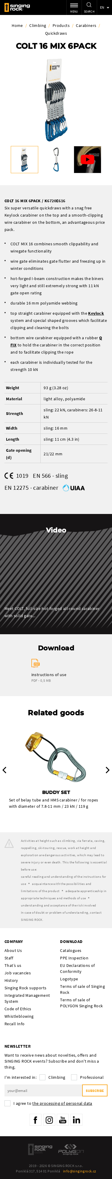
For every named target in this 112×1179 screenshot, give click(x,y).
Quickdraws (56, 33)
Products (61, 25)
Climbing (37, 25)
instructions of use (49, 674)
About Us (13, 950)
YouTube (63, 1120)
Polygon (71, 1149)
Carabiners (86, 25)
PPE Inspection (74, 958)
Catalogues (70, 950)
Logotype (69, 979)
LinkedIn (76, 1120)
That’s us (13, 965)
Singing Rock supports (25, 988)
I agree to (52, 1103)
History (11, 980)
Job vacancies (17, 973)
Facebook (36, 1120)
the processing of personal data (62, 1103)
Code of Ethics (17, 1008)
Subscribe (95, 1090)
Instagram (49, 1120)
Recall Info (14, 1023)
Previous (4, 770)
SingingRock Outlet (40, 1149)
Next (108, 770)
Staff (8, 958)
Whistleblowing (19, 1016)
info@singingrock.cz (79, 1171)
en (102, 7)
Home (17, 25)
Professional (92, 1077)
